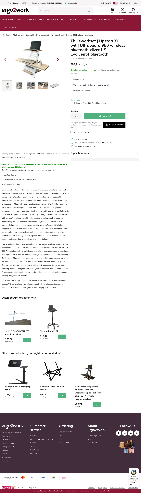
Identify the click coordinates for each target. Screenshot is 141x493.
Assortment (92, 443)
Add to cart (104, 116)
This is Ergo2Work (94, 436)
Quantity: (74, 111)
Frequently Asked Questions (41, 439)
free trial (81, 139)
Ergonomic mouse (69, 19)
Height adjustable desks (13, 19)
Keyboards (52, 19)
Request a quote (114, 124)
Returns (33, 436)
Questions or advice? (39, 3)
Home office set (9, 27)
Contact (33, 443)
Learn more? (99, 491)
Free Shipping (35, 450)
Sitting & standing (35, 19)
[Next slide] (57, 59)
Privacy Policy (102, 488)
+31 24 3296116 (105, 143)
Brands (4, 454)
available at (86, 143)
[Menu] (137, 469)
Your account (64, 442)
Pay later (33, 453)
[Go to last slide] (5, 59)
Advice (90, 439)
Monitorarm (105, 19)
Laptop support (88, 19)
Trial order (63, 439)
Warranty (34, 446)
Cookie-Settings (133, 488)
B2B (60, 435)
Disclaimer (91, 488)
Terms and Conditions (117, 488)
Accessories (120, 19)
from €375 (17, 3)
